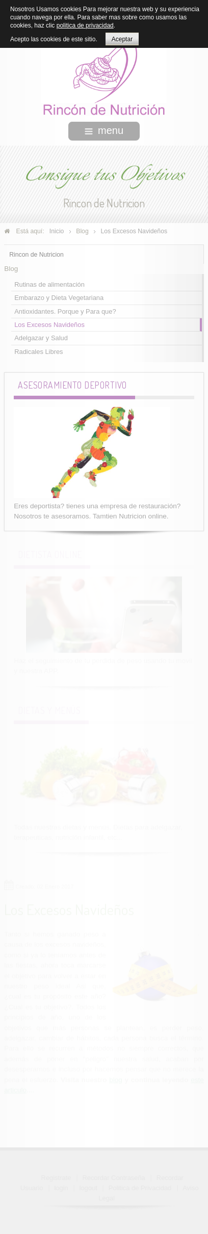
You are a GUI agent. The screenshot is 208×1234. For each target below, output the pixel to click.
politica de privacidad (85, 25)
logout (89, 1188)
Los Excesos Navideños (49, 323)
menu (104, 130)
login (61, 1188)
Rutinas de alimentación (49, 283)
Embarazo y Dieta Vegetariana (58, 297)
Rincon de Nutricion (36, 253)
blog (115, 1079)
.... (30, 1089)
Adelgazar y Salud (41, 337)
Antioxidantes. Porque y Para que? (65, 310)
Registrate (57, 1178)
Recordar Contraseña (114, 1178)
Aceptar (122, 39)
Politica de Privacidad (140, 1188)
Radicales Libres (38, 350)
